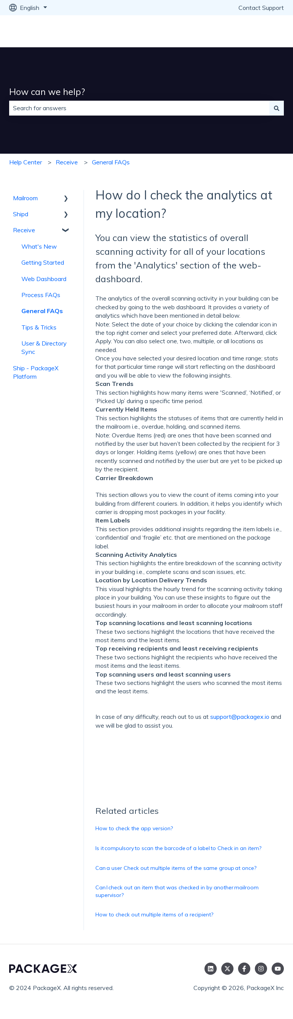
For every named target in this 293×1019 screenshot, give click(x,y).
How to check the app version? (134, 828)
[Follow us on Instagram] (261, 969)
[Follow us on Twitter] (227, 969)
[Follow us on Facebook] (244, 969)
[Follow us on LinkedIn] (210, 969)
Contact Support (261, 7)
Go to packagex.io (251, 31)
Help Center (25, 162)
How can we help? (47, 91)
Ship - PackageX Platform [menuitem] (35, 372)
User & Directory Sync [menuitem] (44, 347)
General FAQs (111, 162)
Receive (67, 162)
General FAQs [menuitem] (42, 311)
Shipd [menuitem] (20, 214)
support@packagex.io (239, 716)
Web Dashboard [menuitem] (43, 279)
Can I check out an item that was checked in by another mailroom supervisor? (177, 891)
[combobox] (139, 108)
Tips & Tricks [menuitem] (38, 327)
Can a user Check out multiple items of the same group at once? (175, 868)
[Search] (276, 108)
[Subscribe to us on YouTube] (278, 969)
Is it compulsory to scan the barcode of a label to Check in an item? (178, 848)
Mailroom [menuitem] (25, 198)
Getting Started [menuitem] (42, 262)
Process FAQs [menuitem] (40, 295)
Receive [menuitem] (24, 230)
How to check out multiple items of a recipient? (154, 914)
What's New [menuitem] (39, 246)
